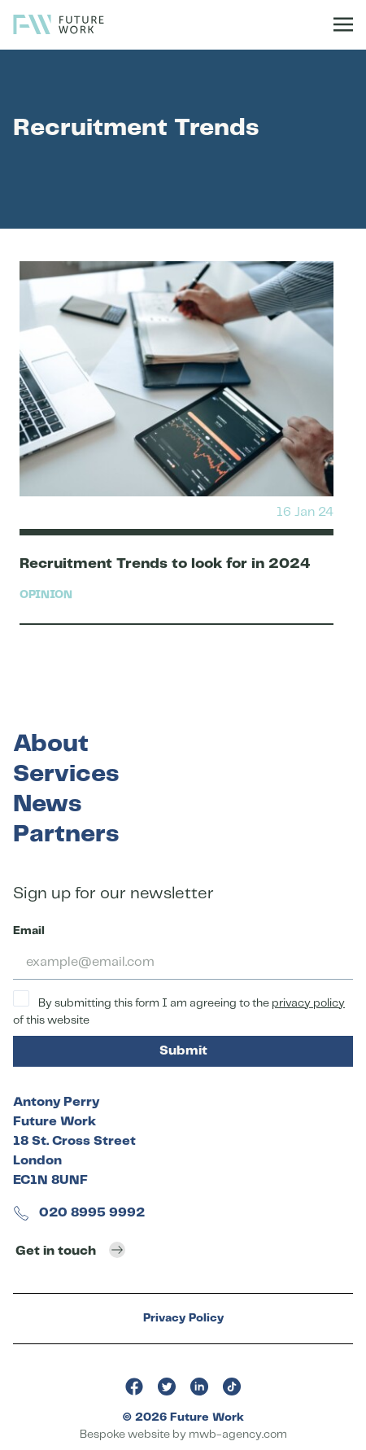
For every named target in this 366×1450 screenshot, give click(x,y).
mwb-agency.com (238, 1434)
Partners (66, 834)
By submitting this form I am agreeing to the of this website (179, 1008)
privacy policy (308, 1003)
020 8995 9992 (79, 1213)
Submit (183, 1051)
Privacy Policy (183, 1318)
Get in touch (70, 1250)
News (47, 804)
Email (29, 931)
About (51, 744)
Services (66, 774)
